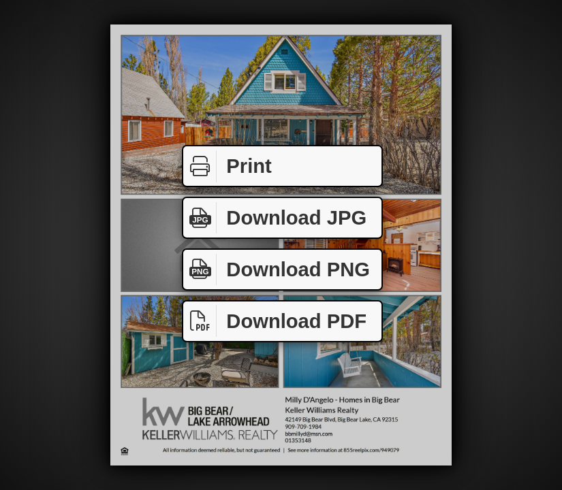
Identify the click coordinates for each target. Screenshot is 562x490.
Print (227, 166)
